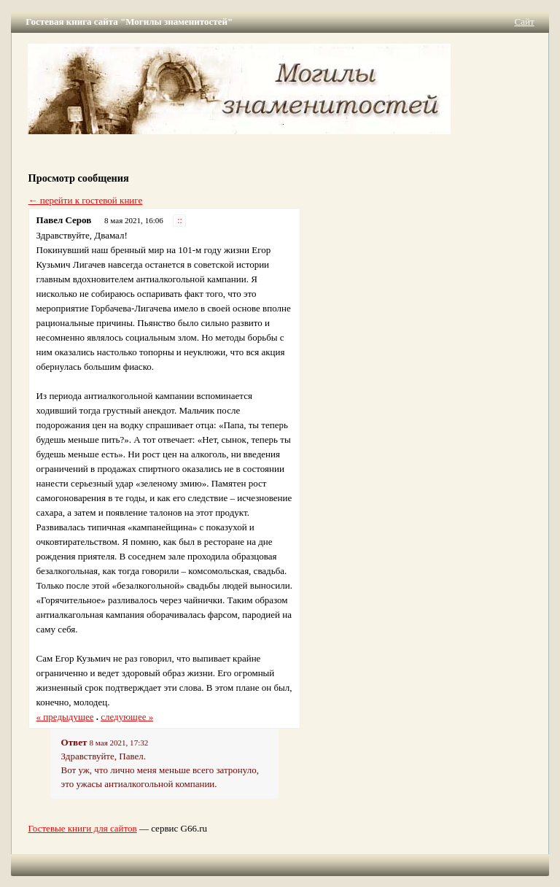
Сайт (524, 21)
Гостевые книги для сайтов (82, 828)
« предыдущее (65, 716)
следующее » (127, 716)
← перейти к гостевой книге (85, 200)
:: (179, 220)
